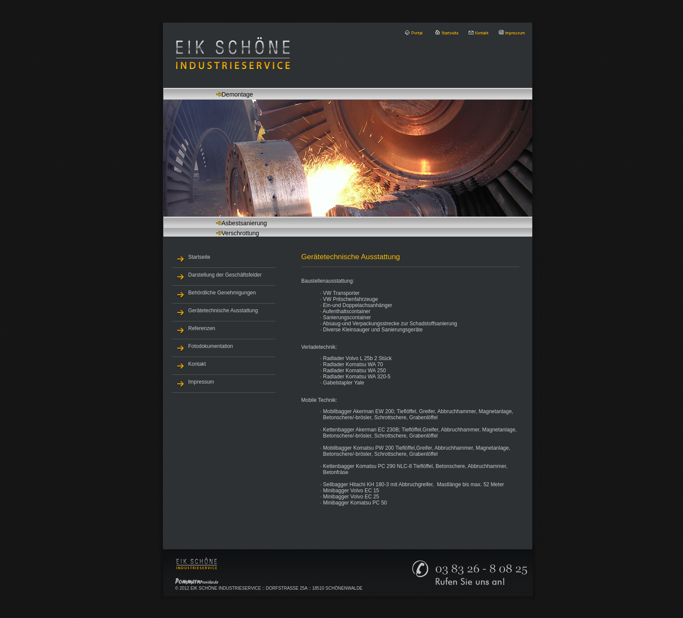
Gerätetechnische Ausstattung (223, 310)
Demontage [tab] (223, 94)
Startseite (199, 257)
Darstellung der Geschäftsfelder (225, 275)
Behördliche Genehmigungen (222, 293)
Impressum (201, 382)
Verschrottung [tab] (226, 233)
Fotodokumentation (210, 346)
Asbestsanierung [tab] (230, 223)
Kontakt (197, 364)
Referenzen (201, 328)
